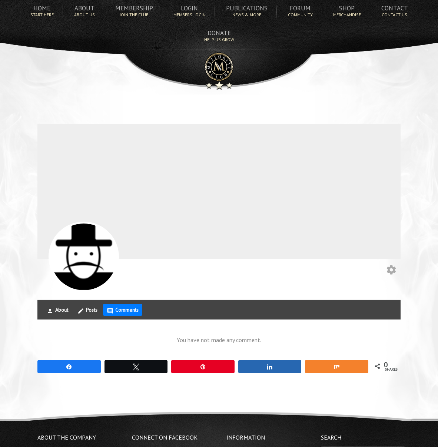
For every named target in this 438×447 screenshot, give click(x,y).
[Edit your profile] (391, 270)
